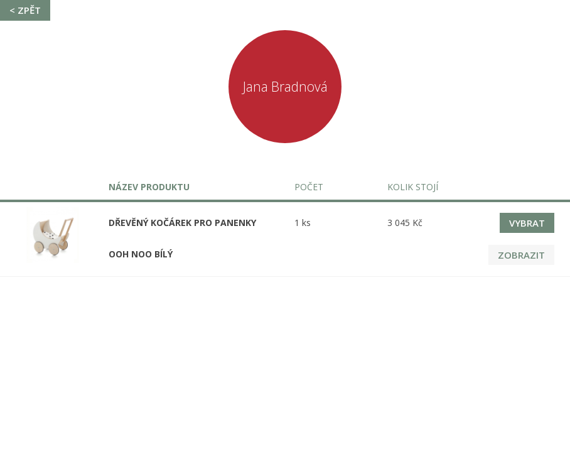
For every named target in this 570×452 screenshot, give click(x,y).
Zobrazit (521, 255)
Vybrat (527, 223)
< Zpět (25, 10)
